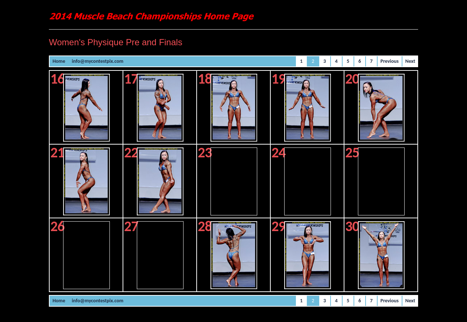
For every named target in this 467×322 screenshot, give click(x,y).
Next (410, 61)
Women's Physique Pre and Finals (115, 42)
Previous (390, 61)
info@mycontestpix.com (97, 61)
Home (59, 61)
